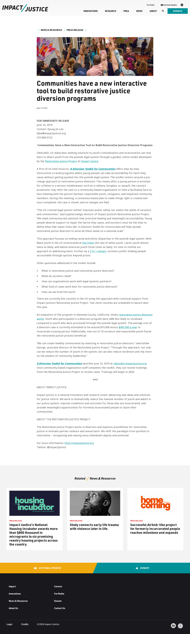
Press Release (75, 29)
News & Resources (51, 29)
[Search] (163, 11)
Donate (177, 10)
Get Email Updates (50, 567)
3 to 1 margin (98, 251)
